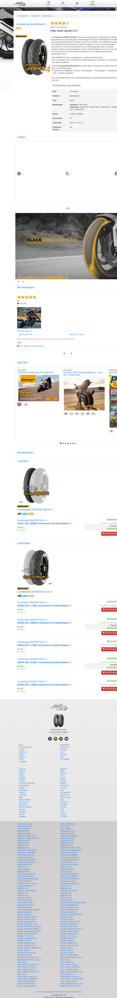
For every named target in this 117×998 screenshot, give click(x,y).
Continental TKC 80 (24, 864)
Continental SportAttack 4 (69, 860)
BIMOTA (22, 771)
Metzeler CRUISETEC (68, 912)
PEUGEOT (23, 805)
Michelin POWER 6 (67, 941)
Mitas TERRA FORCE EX (26, 967)
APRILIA (22, 769)
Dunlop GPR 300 (66, 869)
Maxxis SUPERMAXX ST (69, 910)
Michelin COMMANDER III (27, 938)
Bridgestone (64, 745)
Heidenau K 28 (65, 886)
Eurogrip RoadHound (25, 886)
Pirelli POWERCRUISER (26, 981)
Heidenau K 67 (22, 895)
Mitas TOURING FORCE (69, 969)
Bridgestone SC (23, 845)
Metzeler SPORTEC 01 (69, 926)
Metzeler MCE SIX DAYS (26, 919)
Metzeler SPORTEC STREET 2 (29, 929)
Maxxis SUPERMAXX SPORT (28, 910)
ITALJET (63, 788)
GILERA (63, 781)
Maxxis (21, 754)
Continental (35, 16)
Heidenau (22, 752)
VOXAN (63, 814)
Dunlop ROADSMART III (26, 874)
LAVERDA (23, 795)
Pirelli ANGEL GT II (67, 974)
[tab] (21, 137)
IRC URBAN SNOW (24, 900)
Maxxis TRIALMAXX (24, 912)
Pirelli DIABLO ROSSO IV (70, 976)
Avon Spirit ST (65, 826)
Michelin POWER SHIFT (26, 945)
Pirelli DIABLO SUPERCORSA (71, 979)
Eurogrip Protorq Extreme (69, 883)
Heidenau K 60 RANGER (26, 891)
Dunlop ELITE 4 (66, 867)
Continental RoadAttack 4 (26, 860)
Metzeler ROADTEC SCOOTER (29, 926)
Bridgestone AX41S (67, 833)
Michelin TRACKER (24, 955)
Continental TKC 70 (67, 862)
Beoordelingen (61, 27)
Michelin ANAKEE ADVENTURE (29, 931)
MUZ (62, 800)
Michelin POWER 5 (24, 941)
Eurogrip (63, 750)
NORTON (63, 802)
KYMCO (22, 793)
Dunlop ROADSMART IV (69, 874)
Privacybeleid (60, 992)
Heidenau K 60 (65, 888)
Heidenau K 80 (65, 895)
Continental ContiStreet (69, 855)
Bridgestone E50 (23, 841)
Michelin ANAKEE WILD (69, 934)
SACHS (63, 807)
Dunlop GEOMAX (23, 869)
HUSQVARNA (24, 785)
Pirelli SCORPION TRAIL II (27, 986)
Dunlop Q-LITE (65, 872)
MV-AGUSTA (24, 802)
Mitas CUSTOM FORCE (69, 955)
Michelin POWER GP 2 (69, 943)
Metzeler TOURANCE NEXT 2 (71, 929)
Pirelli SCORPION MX (68, 981)
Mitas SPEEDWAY (67, 962)
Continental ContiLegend (26, 852)
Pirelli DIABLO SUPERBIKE (27, 979)
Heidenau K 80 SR (24, 898)
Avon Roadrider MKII (25, 826)
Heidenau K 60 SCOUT (69, 891)
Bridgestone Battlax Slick (26, 836)
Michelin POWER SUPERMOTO (29, 948)
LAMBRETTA (65, 793)
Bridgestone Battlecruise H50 (28, 838)
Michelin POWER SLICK (69, 945)
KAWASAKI (23, 790)
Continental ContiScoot (25, 855)
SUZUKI (22, 809)
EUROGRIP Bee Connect (26, 883)
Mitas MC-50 (22, 962)
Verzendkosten (49, 992)
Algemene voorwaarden (72, 992)
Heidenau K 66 (65, 893)
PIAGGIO (63, 805)
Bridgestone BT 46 (67, 838)
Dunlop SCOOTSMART (69, 876)
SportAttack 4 (47, 16)
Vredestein (23, 761)
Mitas (62, 757)
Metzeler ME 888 (66, 919)
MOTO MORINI (24, 800)
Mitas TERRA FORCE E (69, 965)
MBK (21, 797)
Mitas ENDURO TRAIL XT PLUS (29, 960)
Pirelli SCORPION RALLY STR (71, 984)
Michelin (22, 757)
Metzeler (63, 754)
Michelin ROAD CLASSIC (26, 953)
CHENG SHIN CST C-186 (70, 848)
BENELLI (63, 769)
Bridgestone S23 (66, 843)
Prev (19, 174)
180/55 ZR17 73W (76, 334)
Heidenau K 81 (65, 898)
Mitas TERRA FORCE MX (70, 967)
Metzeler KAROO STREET (27, 917)
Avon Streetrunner (24, 829)
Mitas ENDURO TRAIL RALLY (71, 957)
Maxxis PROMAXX (24, 907)
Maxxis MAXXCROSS (25, 905)
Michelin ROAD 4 (66, 948)
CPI (61, 776)
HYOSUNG (64, 785)
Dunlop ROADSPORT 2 (26, 876)
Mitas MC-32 (65, 960)
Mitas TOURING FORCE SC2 (71, 972)
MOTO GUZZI (65, 797)
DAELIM (22, 778)
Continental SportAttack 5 (26, 862)
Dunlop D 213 (22, 867)
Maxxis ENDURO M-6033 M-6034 (73, 903)
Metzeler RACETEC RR (26, 922)
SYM (62, 809)
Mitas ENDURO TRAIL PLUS (28, 957)
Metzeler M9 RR (66, 917)
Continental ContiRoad (68, 852)
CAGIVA (63, 774)
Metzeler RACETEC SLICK (70, 922)
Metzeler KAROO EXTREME (71, 914)
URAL (62, 812)
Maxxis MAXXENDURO (69, 905)
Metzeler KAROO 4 (24, 914)
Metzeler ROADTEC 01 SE (27, 924)
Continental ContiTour (25, 857)
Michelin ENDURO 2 (68, 938)
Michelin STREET (66, 953)
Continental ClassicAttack (26, 850)
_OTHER (63, 816)
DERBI (62, 778)
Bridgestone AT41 (66, 831)
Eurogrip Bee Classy (68, 881)
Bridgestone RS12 (67, 841)
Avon (21, 745)
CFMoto (22, 776)
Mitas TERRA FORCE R (26, 969)
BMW (62, 771)
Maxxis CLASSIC (66, 900)
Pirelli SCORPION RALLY (26, 984)
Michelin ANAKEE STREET (27, 934)
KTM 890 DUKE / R (24, 331)
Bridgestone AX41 (24, 833)
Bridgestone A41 (23, 831)
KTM (62, 790)
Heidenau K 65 (22, 893)
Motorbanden (23, 16)
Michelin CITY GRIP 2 (68, 936)
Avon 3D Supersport (24, 824)
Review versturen (37, 346)
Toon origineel (24, 346)
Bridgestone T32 (66, 845)
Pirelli (21, 759)
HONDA (63, 783)
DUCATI (22, 781)
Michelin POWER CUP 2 (26, 943)
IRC (61, 752)
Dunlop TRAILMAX (24, 881)
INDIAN (22, 788)
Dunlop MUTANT (23, 872)
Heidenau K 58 (22, 888)
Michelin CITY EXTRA (25, 936)
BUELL (21, 774)
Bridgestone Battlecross (69, 836)
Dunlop (21, 750)
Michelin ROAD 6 (66, 950)
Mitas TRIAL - (22, 974)
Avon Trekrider (65, 829)
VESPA (21, 814)
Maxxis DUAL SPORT (25, 903)
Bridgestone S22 (23, 843)
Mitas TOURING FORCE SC (27, 972)
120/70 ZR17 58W (26, 334)
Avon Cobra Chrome (68, 824)
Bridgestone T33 (23, 848)
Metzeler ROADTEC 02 (69, 924)
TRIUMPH (23, 812)
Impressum (40, 992)
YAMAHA (22, 816)
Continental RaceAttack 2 (69, 857)
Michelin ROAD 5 (23, 950)
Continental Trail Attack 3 (69, 864)
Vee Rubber (64, 759)
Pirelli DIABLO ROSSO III (26, 976)
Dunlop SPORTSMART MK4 (27, 879)
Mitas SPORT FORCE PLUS (27, 965)
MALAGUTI (64, 795)
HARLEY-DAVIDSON (27, 783)
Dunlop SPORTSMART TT (70, 879)
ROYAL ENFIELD (25, 807)
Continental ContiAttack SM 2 (71, 850)
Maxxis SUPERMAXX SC (69, 907)
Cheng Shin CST (25, 747)
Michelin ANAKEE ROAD (69, 931)
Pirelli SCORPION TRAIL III (70, 986)
